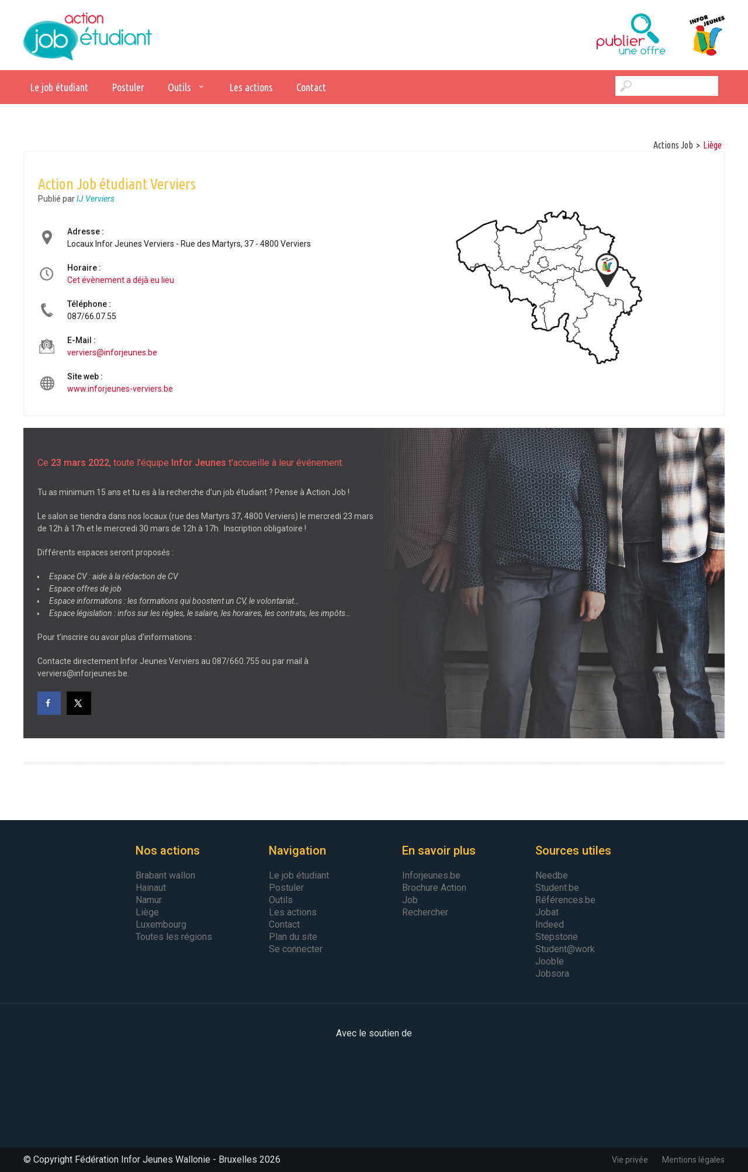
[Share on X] (79, 703)
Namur (149, 899)
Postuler (128, 87)
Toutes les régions (174, 936)
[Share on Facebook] (49, 703)
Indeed (549, 924)
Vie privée (630, 1159)
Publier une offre (602, 35)
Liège (712, 145)
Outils (179, 87)
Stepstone (556, 936)
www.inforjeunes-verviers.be (120, 388)
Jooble (549, 961)
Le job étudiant (59, 87)
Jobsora (552, 973)
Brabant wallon (165, 875)
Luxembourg (161, 924)
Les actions (251, 87)
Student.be (557, 887)
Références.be (565, 899)
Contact (311, 87)
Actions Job (673, 145)
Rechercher (425, 912)
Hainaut (151, 887)
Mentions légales (693, 1159)
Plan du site (293, 936)
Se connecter (296, 949)
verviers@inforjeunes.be (112, 352)
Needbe (551, 875)
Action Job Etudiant (87, 35)
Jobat (547, 912)
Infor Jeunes (695, 35)
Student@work (565, 949)
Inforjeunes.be (431, 875)
